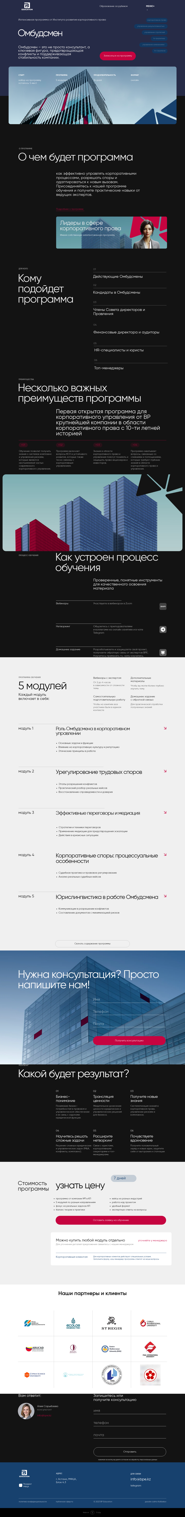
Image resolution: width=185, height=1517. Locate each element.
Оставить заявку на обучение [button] (111, 1220)
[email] (129, 1024)
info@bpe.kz (44, 1415)
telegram (136, 1485)
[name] (129, 999)
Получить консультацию (129, 1040)
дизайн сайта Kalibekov (155, 1502)
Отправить (129, 1451)
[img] (111, 233)
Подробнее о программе (70, 209)
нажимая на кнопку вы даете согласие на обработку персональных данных (127, 1460)
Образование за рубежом (114, 6)
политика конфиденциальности (33, 1502)
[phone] (129, 1012)
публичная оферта (64, 1502)
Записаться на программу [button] (118, 56)
